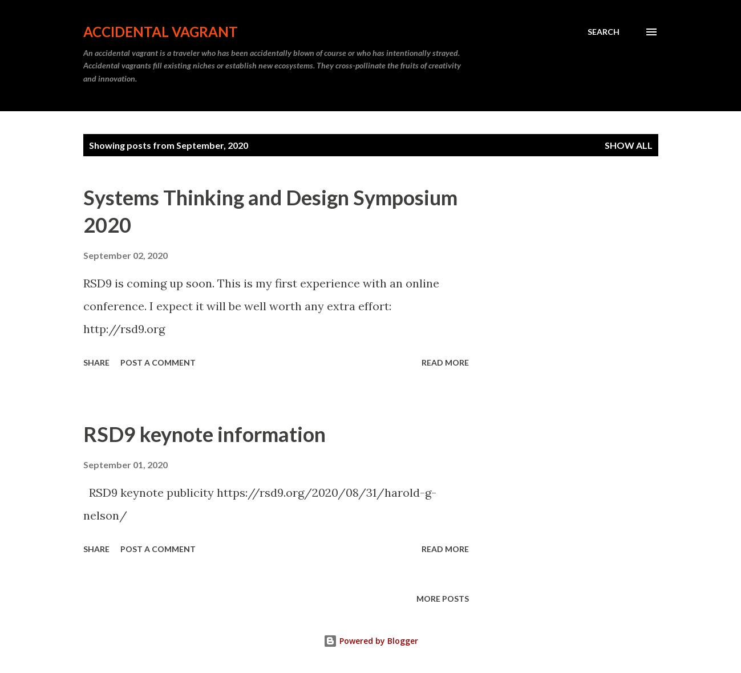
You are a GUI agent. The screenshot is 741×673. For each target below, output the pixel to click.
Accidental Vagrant (160, 31)
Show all (629, 145)
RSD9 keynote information (204, 434)
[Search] (603, 32)
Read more (445, 362)
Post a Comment (158, 362)
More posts (442, 598)
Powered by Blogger (370, 640)
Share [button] (96, 362)
